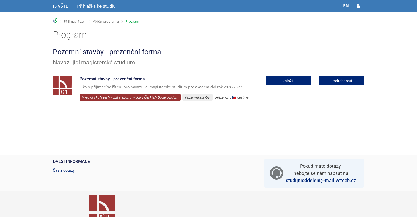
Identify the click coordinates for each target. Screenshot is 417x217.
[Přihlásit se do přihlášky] (358, 6)
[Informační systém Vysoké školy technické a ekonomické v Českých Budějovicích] (60, 6)
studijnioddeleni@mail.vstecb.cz (321, 180)
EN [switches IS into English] (346, 6)
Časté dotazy (64, 170)
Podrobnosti (341, 81)
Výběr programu (106, 21)
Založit (288, 81)
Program (132, 21)
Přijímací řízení (75, 21)
